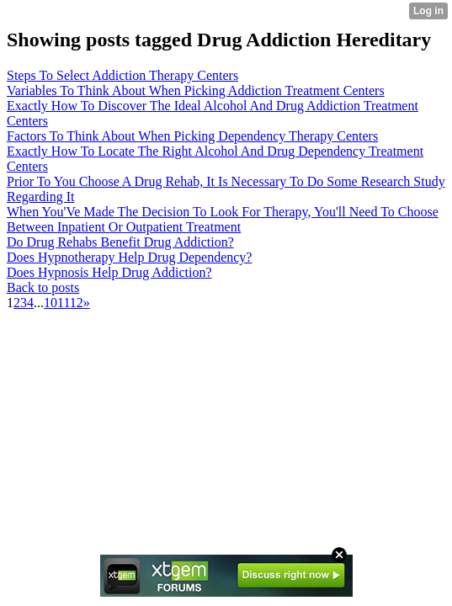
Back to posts (43, 287)
